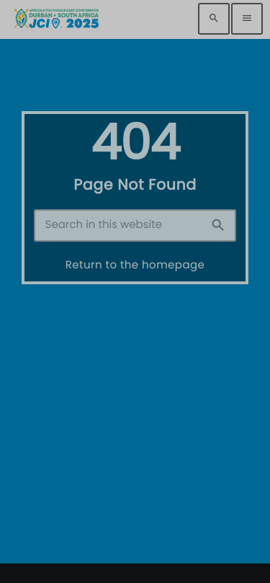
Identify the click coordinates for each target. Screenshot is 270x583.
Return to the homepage (135, 265)
